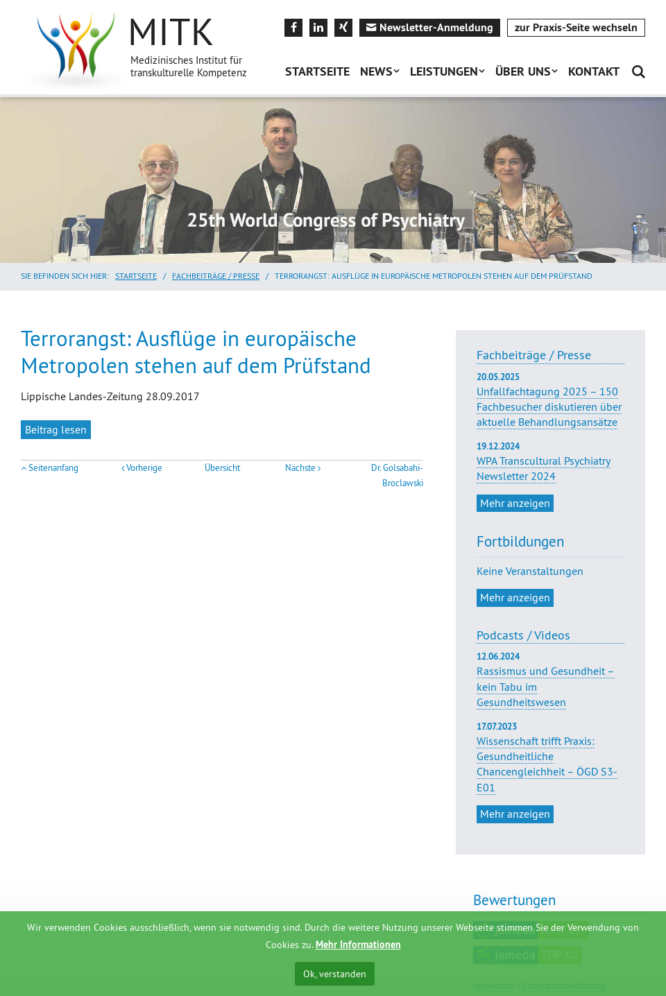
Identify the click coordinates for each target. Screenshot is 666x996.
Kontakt (594, 71)
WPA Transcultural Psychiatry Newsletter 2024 (550, 461)
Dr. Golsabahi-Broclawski (397, 475)
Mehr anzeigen (515, 503)
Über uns (523, 71)
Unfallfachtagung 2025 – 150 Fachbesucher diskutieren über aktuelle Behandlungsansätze (550, 400)
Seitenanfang (53, 468)
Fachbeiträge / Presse (215, 276)
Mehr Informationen (358, 944)
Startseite (317, 71)
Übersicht (222, 468)
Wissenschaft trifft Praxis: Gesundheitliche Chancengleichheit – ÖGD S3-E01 (547, 764)
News (376, 71)
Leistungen (444, 71)
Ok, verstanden (334, 974)
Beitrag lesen (56, 429)
